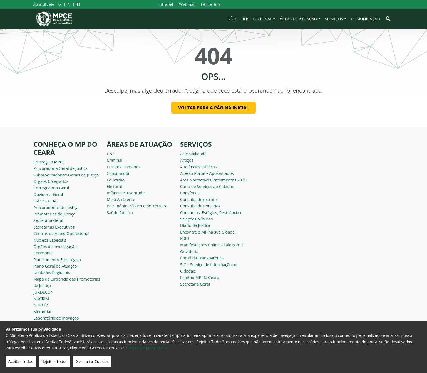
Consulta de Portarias (200, 205)
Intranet (165, 4)
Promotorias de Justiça (54, 214)
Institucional (257, 18)
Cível (111, 153)
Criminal (114, 160)
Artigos (186, 160)
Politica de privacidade (146, 347)
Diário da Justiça (195, 225)
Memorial (42, 311)
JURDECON (43, 292)
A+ (59, 4)
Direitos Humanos (123, 167)
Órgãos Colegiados (50, 181)
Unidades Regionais (51, 272)
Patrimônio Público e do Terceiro (137, 205)
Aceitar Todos (20, 361)
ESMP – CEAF (45, 200)
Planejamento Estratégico (57, 259)
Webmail (187, 4)
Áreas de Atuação (298, 18)
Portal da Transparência (202, 258)
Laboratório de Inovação (56, 318)
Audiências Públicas (198, 167)
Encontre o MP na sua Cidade (207, 232)
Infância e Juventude (126, 192)
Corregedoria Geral (51, 187)
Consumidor (118, 173)
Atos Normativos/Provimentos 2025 (213, 180)
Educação (116, 180)
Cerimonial (43, 253)
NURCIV (40, 305)
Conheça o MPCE (49, 162)
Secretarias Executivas (54, 227)
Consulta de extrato (198, 199)
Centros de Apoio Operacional (61, 233)
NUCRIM (41, 298)
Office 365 (210, 4)
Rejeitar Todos (54, 361)
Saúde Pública (120, 212)
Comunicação (365, 18)
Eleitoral (114, 186)
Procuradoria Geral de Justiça (60, 168)
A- (69, 4)
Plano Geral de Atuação (55, 266)
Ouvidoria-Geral (48, 194)
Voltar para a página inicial (213, 108)
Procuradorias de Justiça (55, 207)
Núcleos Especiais (49, 240)
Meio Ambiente (121, 199)
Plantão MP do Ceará (199, 277)
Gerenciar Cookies (92, 361)
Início (233, 18)
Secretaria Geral (48, 220)
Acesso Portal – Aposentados (207, 173)
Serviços (334, 18)
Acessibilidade (193, 153)
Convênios (190, 192)
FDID (184, 238)
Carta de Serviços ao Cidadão (207, 186)
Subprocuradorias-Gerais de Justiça (66, 175)
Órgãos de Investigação (55, 246)
